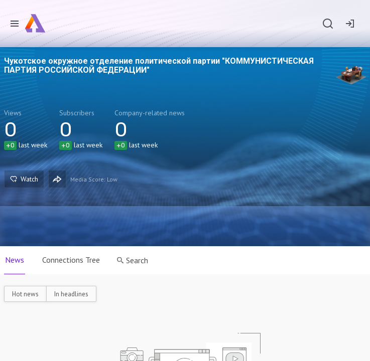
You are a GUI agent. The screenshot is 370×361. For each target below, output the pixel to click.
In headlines (71, 294)
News (14, 260)
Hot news (25, 294)
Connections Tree (71, 260)
